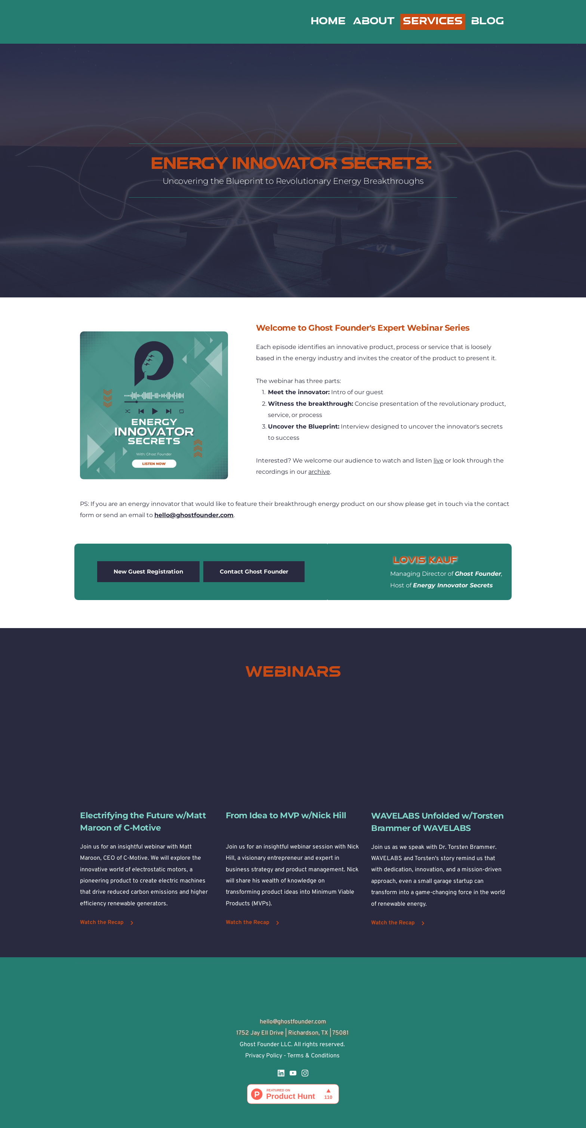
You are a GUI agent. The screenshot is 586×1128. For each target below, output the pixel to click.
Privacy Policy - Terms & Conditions (293, 1056)
